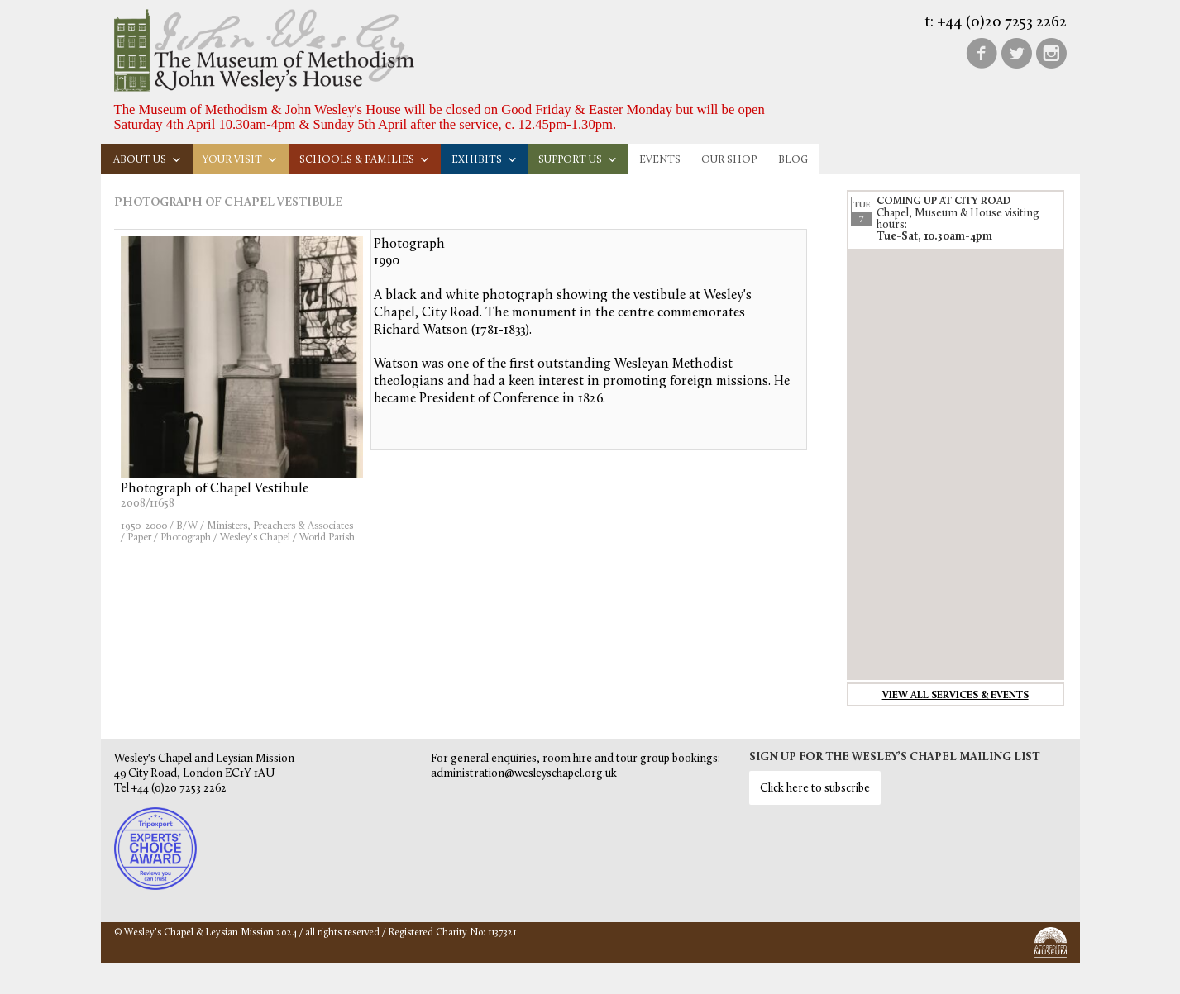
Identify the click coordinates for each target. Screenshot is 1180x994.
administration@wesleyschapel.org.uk (524, 774)
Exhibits (484, 160)
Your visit (240, 160)
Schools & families (364, 160)
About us (147, 160)
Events (660, 160)
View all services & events (955, 696)
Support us (578, 160)
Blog (793, 160)
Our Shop (729, 160)
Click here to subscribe (815, 788)
